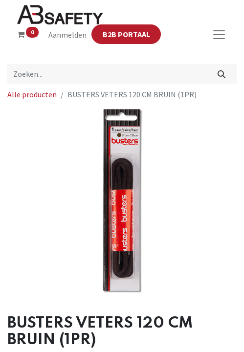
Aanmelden (67, 35)
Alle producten (32, 94)
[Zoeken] (222, 74)
